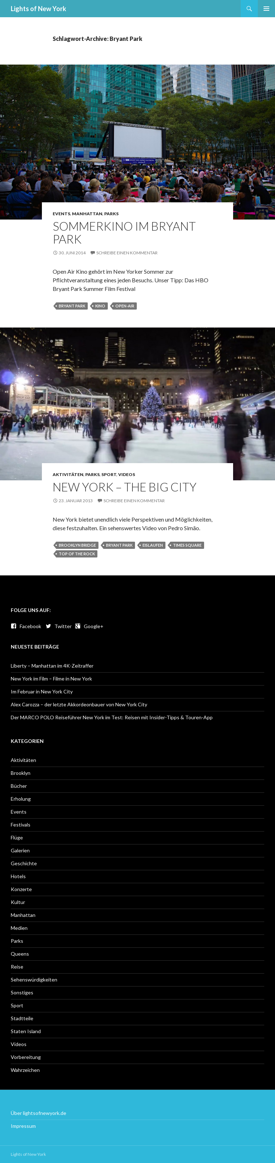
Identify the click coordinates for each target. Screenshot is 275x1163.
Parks (111, 213)
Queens (20, 954)
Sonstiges (22, 992)
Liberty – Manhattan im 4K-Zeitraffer (52, 666)
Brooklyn (20, 773)
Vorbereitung (26, 1057)
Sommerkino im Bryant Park (124, 232)
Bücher (19, 786)
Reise (17, 967)
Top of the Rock (77, 553)
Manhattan (87, 213)
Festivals (20, 824)
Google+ (89, 626)
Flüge (17, 837)
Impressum (23, 1126)
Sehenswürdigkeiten (34, 979)
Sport (108, 474)
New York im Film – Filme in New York (51, 678)
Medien (19, 928)
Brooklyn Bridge (77, 545)
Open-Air (124, 305)
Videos (126, 474)
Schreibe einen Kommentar (127, 252)
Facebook (26, 626)
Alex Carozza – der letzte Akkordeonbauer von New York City (79, 704)
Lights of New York (38, 9)
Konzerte (21, 889)
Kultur (18, 902)
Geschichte (24, 863)
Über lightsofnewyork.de (38, 1113)
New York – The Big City (125, 487)
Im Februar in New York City (42, 691)
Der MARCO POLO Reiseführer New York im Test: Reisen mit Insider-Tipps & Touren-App (112, 717)
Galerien (20, 850)
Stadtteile (22, 1018)
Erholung (21, 799)
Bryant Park (72, 305)
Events (61, 213)
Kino (100, 305)
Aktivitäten (68, 474)
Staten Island (26, 1031)
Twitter (58, 626)
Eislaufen (153, 545)
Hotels (18, 876)
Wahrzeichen (25, 1070)
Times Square (187, 545)
